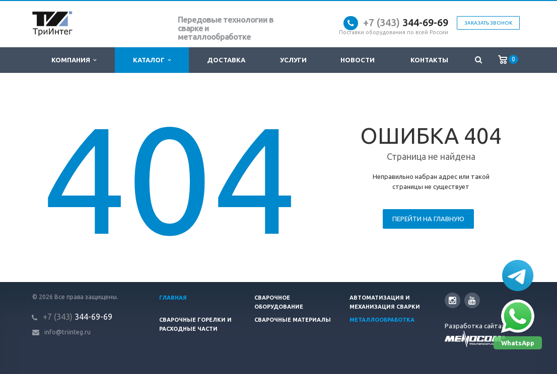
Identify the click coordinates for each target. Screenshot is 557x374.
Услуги (293, 59)
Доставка (226, 59)
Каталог (152, 60)
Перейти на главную (428, 218)
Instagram (452, 300)
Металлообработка (382, 320)
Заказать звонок (488, 23)
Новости (357, 59)
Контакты (429, 59)
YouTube (472, 300)
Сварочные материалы (292, 320)
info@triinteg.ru (67, 332)
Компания (73, 60)
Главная (173, 298)
